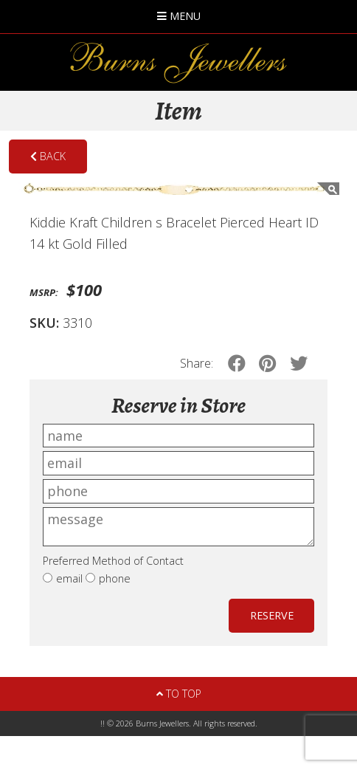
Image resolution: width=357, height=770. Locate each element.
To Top (178, 694)
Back (48, 156)
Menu (179, 16)
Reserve (272, 615)
